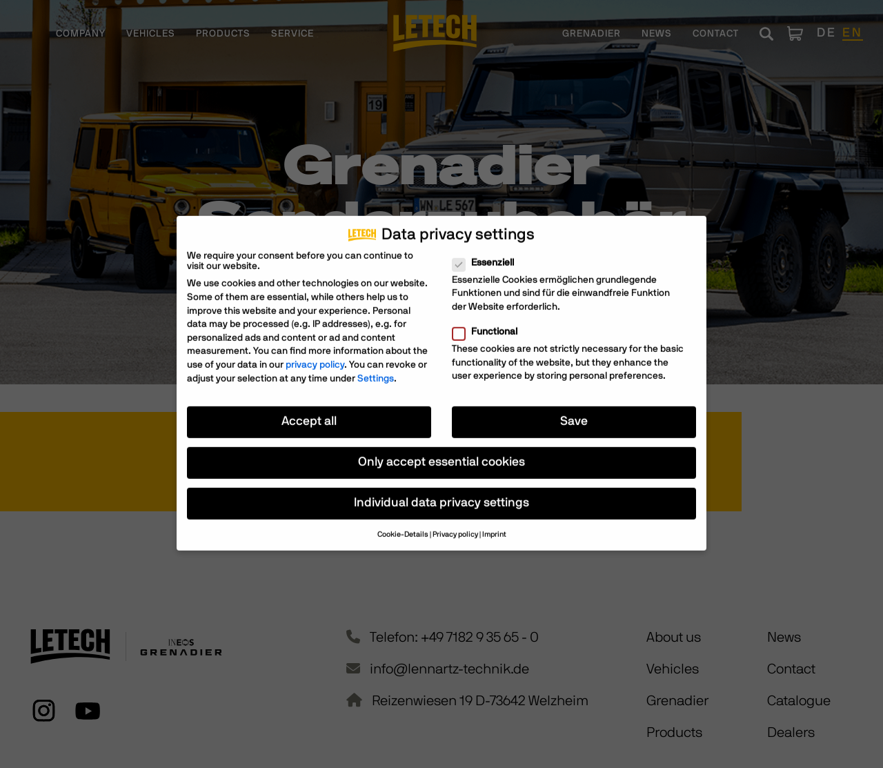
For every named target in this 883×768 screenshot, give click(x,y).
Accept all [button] (309, 412)
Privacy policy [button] (455, 525)
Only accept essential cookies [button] (441, 453)
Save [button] (574, 412)
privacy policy (315, 356)
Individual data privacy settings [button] (441, 494)
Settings (375, 369)
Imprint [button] (494, 525)
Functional (489, 323)
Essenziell (487, 254)
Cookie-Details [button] (402, 525)
